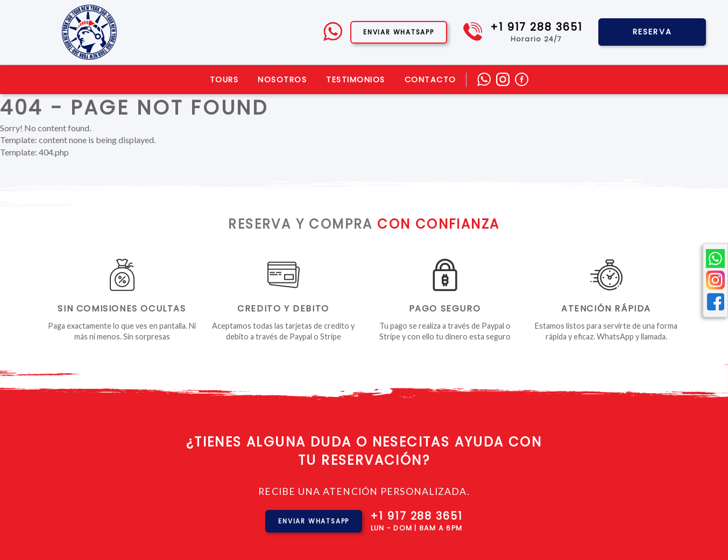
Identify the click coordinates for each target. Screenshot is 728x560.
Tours (224, 79)
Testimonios (355, 79)
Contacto (430, 79)
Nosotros (282, 79)
